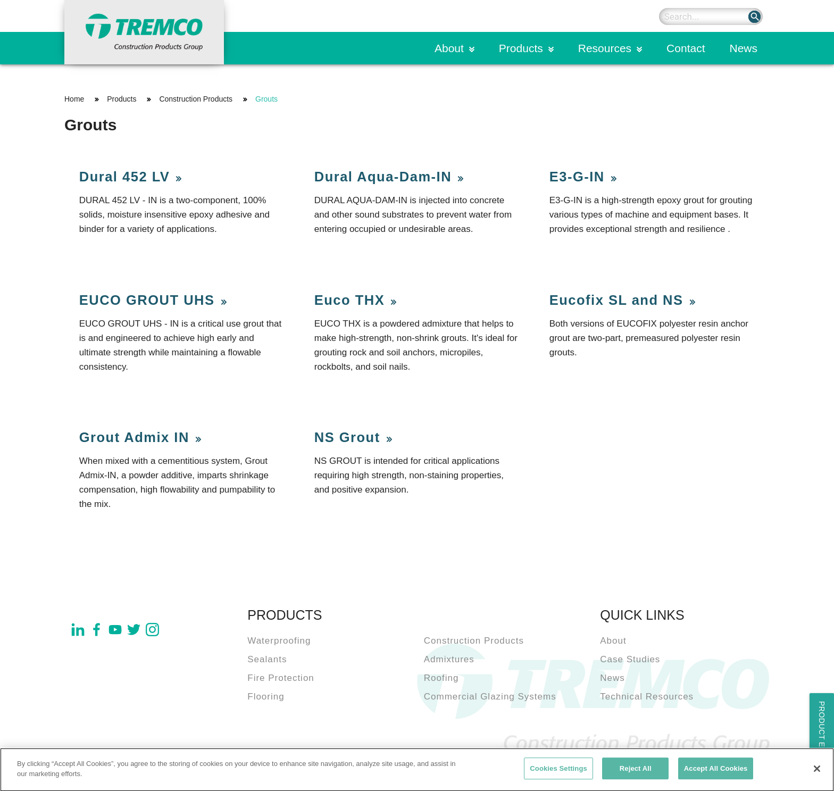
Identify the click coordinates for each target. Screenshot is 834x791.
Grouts (266, 99)
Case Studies (630, 659)
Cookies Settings (558, 772)
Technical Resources (647, 697)
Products (521, 48)
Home (74, 99)
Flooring (265, 697)
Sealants (267, 659)
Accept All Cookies (716, 772)
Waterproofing (279, 641)
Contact (685, 48)
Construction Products (195, 99)
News (743, 48)
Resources (604, 48)
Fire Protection (280, 678)
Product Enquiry (822, 739)
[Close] (817, 772)
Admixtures (449, 659)
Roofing (441, 678)
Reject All (636, 772)
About (449, 48)
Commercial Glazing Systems (490, 697)
